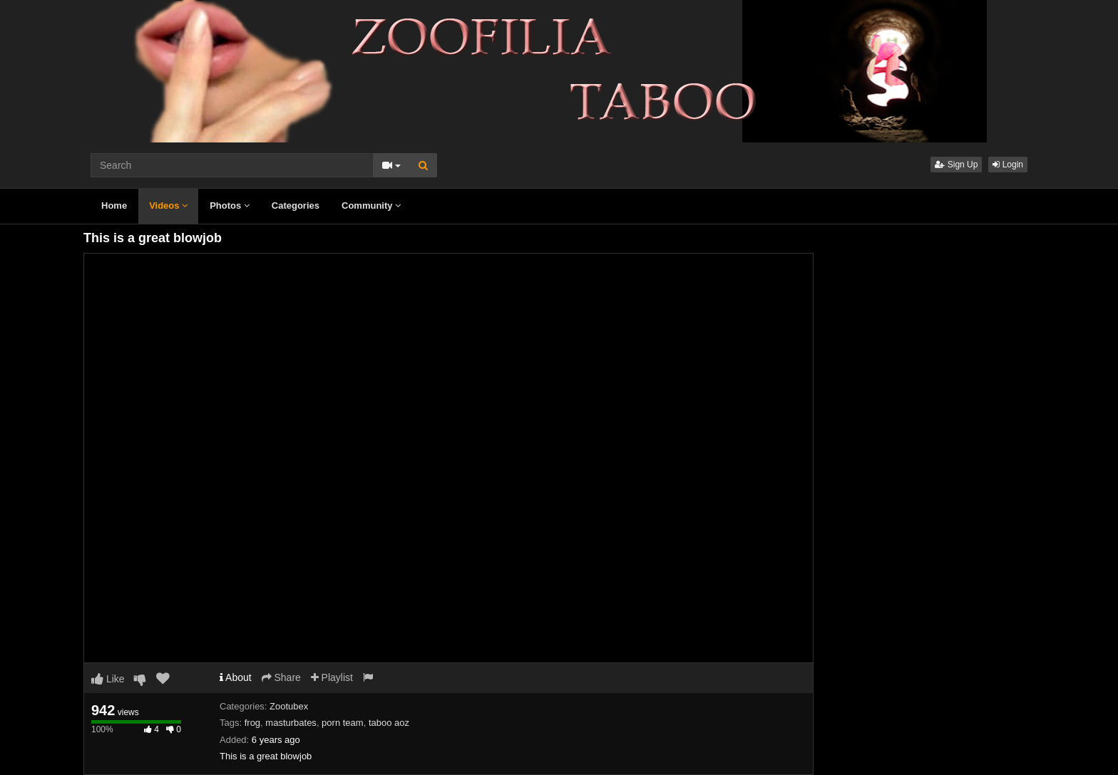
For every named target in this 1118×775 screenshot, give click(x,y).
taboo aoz (389, 722)
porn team (343, 722)
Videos (168, 205)
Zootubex (289, 706)
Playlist (332, 677)
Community (371, 205)
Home (114, 205)
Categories (295, 205)
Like (108, 679)
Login (1008, 165)
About (236, 677)
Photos (230, 205)
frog (252, 722)
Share (281, 677)
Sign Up (956, 165)
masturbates (291, 722)
